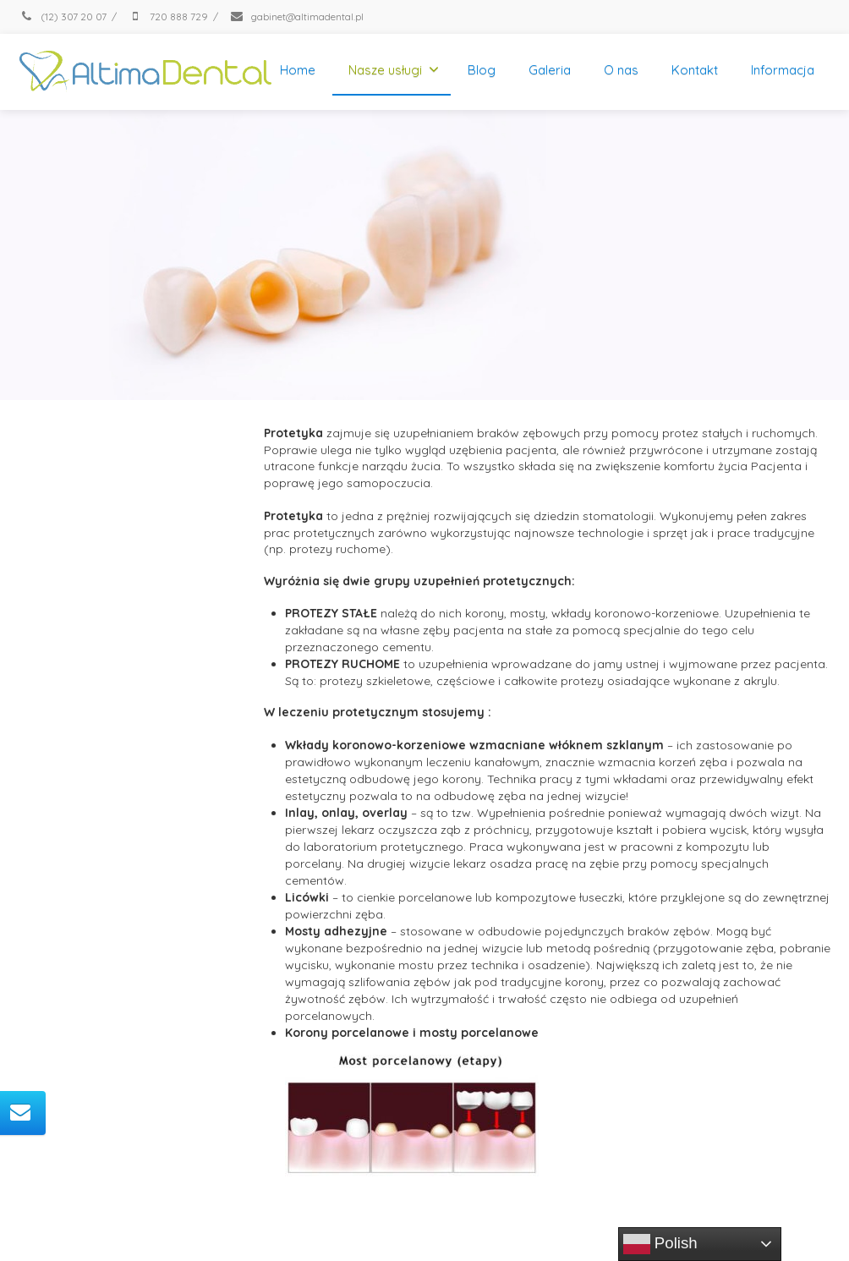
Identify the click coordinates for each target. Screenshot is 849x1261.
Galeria (550, 70)
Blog (482, 70)
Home (297, 70)
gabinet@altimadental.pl (296, 16)
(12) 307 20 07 (63, 16)
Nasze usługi (393, 70)
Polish (660, 1244)
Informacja (782, 70)
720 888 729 (168, 16)
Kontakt (694, 70)
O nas (621, 70)
